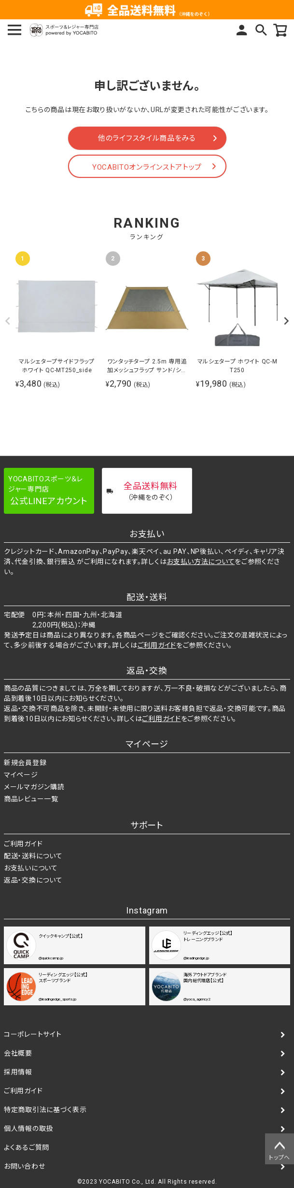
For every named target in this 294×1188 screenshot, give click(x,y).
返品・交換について (33, 880)
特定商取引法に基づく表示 (45, 1110)
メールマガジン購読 (34, 787)
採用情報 (18, 1072)
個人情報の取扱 (28, 1128)
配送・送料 (147, 597)
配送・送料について (33, 856)
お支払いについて (31, 868)
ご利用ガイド (157, 645)
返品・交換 (147, 671)
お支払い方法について (201, 561)
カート (280, 30)
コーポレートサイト (32, 1034)
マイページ (242, 30)
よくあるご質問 (26, 1147)
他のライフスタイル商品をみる (147, 138)
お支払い (147, 534)
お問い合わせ (24, 1166)
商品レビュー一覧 (31, 799)
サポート (147, 825)
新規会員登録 (25, 763)
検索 (261, 30)
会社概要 (18, 1053)
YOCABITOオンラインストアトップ (147, 167)
